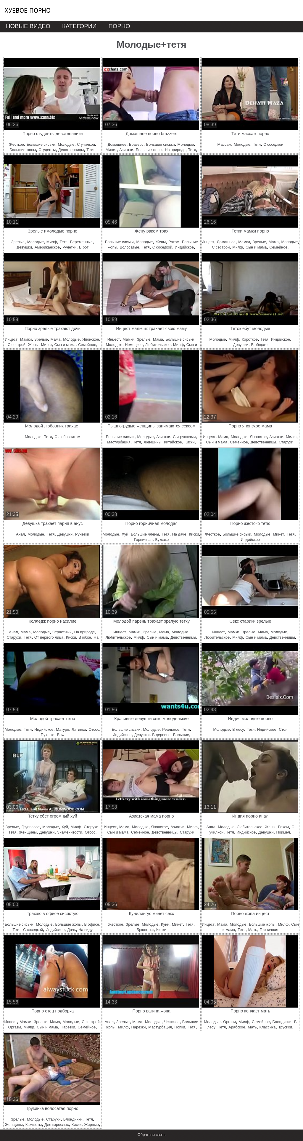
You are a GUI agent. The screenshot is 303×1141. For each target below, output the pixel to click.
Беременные (81, 242)
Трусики (285, 1027)
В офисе (91, 924)
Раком (173, 242)
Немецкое (134, 344)
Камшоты (33, 1124)
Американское (47, 247)
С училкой (86, 144)
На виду (85, 929)
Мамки (244, 242)
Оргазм (14, 1027)
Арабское (236, 1027)
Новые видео (28, 26)
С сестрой (221, 247)
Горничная (143, 539)
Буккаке (162, 539)
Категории (79, 26)
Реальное (170, 729)
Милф (51, 242)
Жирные (91, 1124)
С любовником (67, 437)
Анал (20, 534)
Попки (180, 1027)
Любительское (157, 344)
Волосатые (129, 247)
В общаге (259, 344)
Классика (268, 1027)
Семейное (278, 247)
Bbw (61, 735)
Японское (90, 339)
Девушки (24, 247)
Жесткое (16, 144)
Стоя (283, 729)
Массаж (224, 144)
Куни (165, 924)
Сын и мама (256, 247)
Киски (190, 442)
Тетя (90, 150)
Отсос (93, 729)
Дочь (71, 929)
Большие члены (145, 534)
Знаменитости (69, 832)
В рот (83, 247)
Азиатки (126, 150)
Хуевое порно (27, 10)
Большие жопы (22, 150)
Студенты (47, 150)
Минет (111, 150)
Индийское (184, 247)
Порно (119, 26)
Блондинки (282, 1022)
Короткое (250, 339)
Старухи (286, 442)
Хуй (125, 534)
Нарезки (68, 1027)
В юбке (85, 637)
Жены (160, 242)
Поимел (283, 832)
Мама (274, 242)
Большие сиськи (41, 144)
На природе (175, 150)
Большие (181, 735)
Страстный (62, 632)
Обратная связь (151, 1134)
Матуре (62, 729)
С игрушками (184, 437)
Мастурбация (118, 442)
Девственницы (71, 150)
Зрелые (18, 242)
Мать (252, 929)
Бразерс (136, 144)
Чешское (172, 1022)
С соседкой (273, 144)
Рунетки (69, 247)
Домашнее (117, 144)
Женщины (152, 442)
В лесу (238, 729)
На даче (179, 534)
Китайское (173, 442)
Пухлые (47, 735)
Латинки (79, 729)
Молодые (66, 144)
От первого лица (48, 637)
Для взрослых (56, 1124)
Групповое (31, 827)
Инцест (208, 242)
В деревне (161, 735)
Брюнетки (145, 929)
